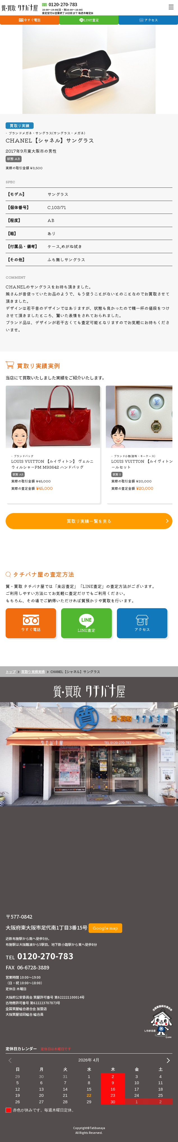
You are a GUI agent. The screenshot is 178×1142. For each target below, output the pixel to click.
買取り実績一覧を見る (89, 521)
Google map (105, 928)
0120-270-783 (45, 955)
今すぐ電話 (32, 19)
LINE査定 (91, 19)
